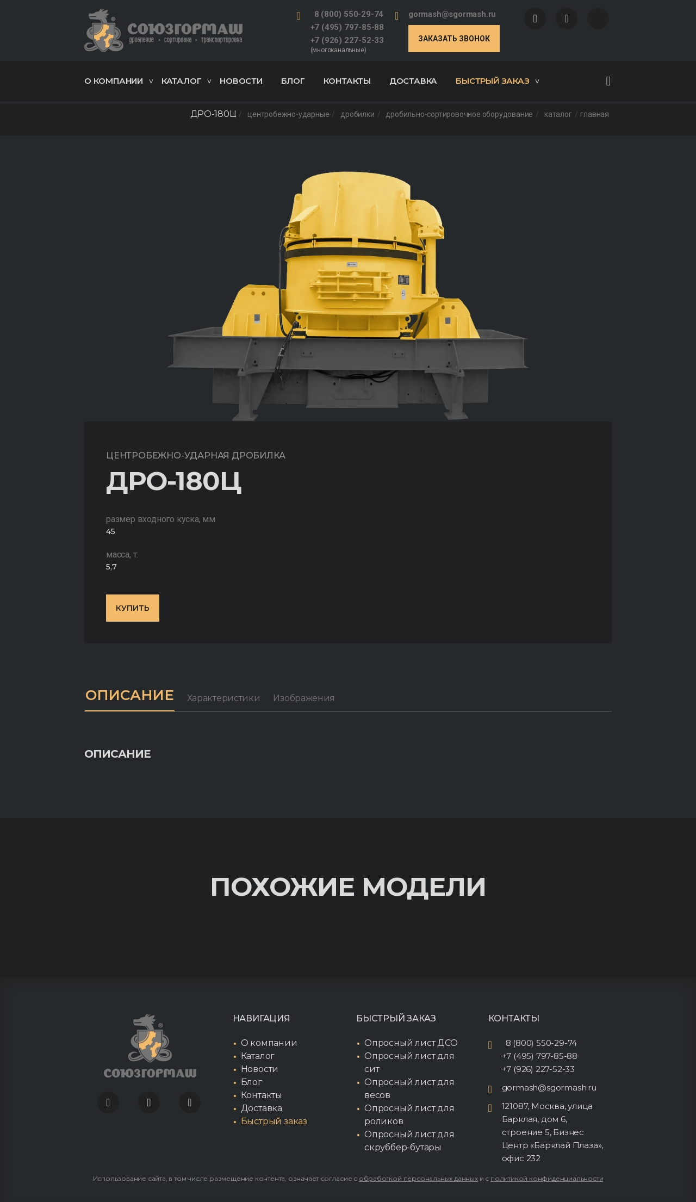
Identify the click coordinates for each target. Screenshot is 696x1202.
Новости (241, 81)
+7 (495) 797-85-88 (347, 27)
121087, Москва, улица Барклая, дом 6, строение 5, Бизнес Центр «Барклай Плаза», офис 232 (553, 1132)
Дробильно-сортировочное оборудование (459, 114)
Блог (293, 81)
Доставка (413, 81)
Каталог (186, 81)
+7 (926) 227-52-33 (347, 40)
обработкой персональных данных (418, 1178)
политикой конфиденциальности (546, 1178)
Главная (594, 114)
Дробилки (357, 114)
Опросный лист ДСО (411, 1043)
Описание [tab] (129, 695)
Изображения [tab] (304, 698)
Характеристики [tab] (223, 698)
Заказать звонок (454, 38)
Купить (133, 608)
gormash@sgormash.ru (452, 14)
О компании (118, 81)
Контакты (347, 81)
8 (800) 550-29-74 (349, 14)
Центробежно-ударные (288, 114)
